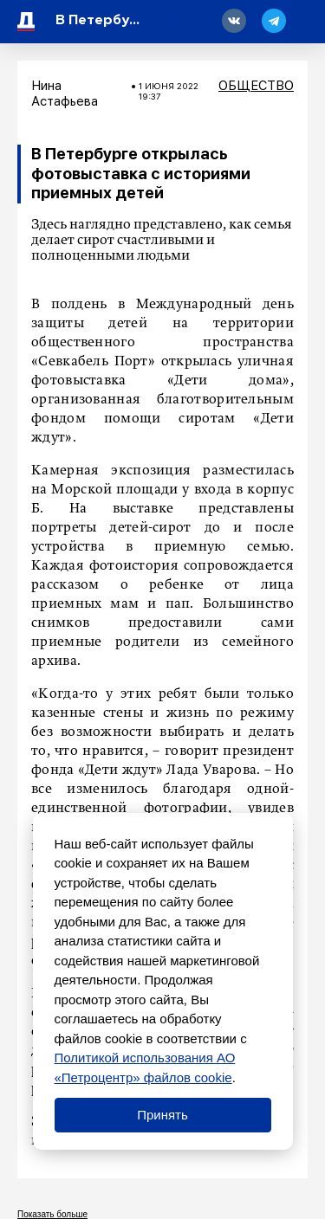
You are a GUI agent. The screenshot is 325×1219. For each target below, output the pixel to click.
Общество (256, 86)
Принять (162, 1114)
